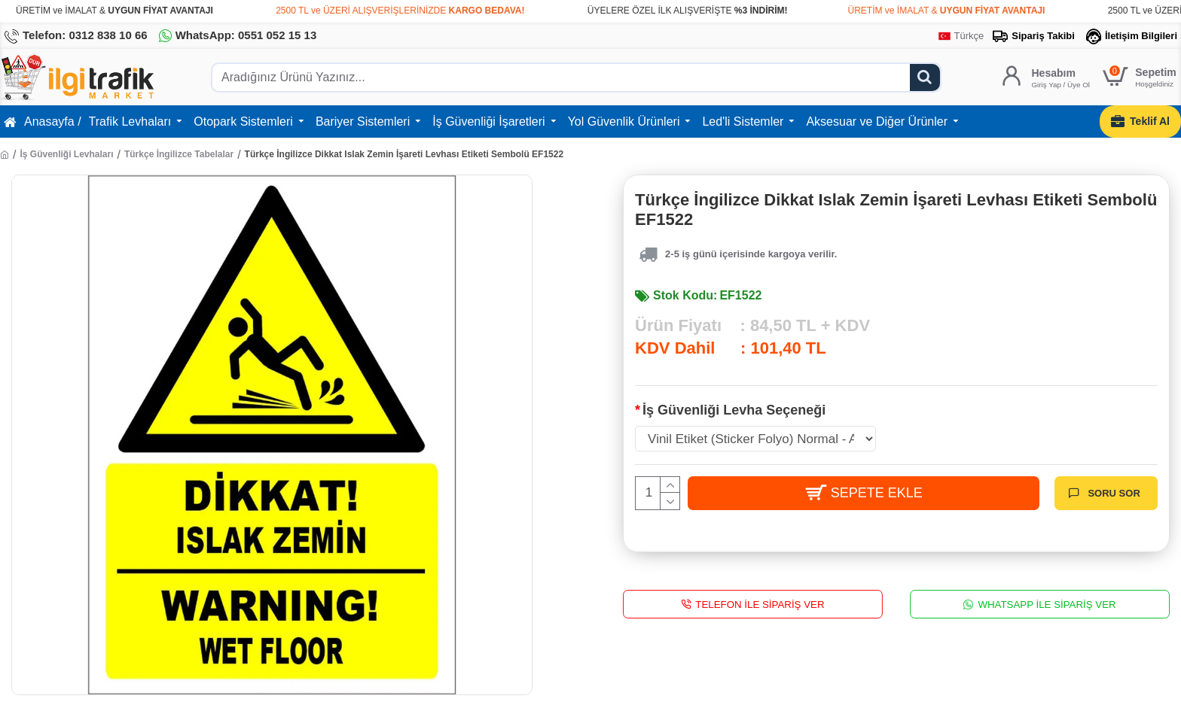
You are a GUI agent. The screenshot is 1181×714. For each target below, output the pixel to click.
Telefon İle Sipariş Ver (759, 603)
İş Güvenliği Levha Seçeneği (733, 410)
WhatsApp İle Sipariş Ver (1046, 603)
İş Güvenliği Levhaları (66, 154)
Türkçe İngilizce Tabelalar (178, 154)
